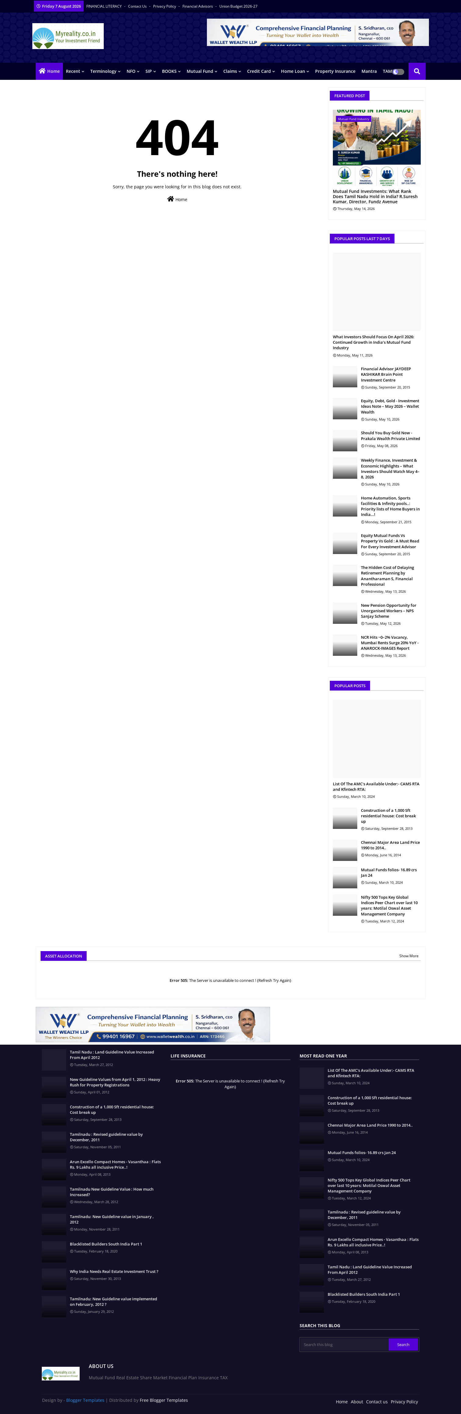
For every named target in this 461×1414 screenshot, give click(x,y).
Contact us (138, 6)
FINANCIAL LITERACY (104, 6)
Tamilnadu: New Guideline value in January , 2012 (112, 1219)
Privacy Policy (165, 6)
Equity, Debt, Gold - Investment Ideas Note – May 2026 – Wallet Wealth (390, 406)
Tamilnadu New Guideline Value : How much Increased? (111, 1191)
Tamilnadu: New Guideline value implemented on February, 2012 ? (113, 1301)
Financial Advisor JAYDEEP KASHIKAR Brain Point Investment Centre (386, 374)
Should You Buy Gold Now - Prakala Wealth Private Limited (390, 435)
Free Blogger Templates (164, 1400)
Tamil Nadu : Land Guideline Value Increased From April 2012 (112, 1054)
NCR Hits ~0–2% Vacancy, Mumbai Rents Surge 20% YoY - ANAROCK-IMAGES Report (390, 642)
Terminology (103, 71)
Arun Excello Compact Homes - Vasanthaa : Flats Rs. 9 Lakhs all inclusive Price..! (115, 1164)
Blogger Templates (85, 1400)
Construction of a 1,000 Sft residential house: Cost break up (388, 816)
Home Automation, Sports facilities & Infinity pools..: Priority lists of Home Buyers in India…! (390, 506)
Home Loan (293, 71)
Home (53, 71)
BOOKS (169, 71)
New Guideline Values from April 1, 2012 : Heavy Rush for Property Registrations (115, 1082)
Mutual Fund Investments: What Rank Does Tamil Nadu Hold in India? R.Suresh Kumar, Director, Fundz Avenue (375, 196)
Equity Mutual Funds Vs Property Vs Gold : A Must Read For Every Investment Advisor (390, 541)
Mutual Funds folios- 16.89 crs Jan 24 (389, 872)
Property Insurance (335, 71)
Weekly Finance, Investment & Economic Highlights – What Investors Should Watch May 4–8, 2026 (390, 468)
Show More (409, 955)
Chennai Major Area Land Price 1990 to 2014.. (390, 845)
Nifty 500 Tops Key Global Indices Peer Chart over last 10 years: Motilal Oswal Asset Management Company (389, 905)
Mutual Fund (200, 71)
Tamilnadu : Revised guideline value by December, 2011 (106, 1137)
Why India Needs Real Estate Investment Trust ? (114, 1271)
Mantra (369, 71)
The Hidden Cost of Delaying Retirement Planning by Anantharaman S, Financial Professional (387, 576)
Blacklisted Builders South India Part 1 (106, 1244)
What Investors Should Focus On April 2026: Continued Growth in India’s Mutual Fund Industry (373, 342)
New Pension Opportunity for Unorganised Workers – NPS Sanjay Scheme (388, 610)
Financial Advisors (198, 6)
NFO (131, 71)
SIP (149, 71)
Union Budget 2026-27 (238, 6)
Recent (73, 71)
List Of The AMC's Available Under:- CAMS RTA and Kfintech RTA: (376, 786)
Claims (230, 71)
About (357, 1402)
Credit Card (259, 71)
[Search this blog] (345, 1344)
